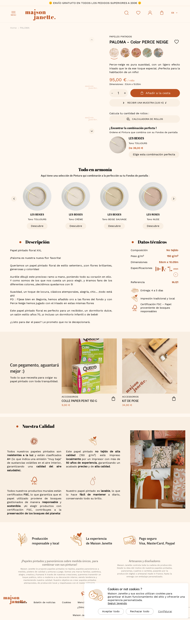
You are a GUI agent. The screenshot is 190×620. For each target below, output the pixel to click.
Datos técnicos (152, 242)
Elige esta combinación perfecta (154, 154)
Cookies (66, 602)
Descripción (37, 242)
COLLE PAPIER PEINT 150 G (79, 401)
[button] (175, 13)
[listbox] (144, 54)
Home (13, 27)
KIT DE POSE (130, 401)
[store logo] (55, 15)
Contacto (21, 602)
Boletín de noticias (44, 602)
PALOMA (138, 42)
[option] (114, 52)
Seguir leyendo (117, 603)
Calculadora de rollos (144, 119)
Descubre (37, 226)
